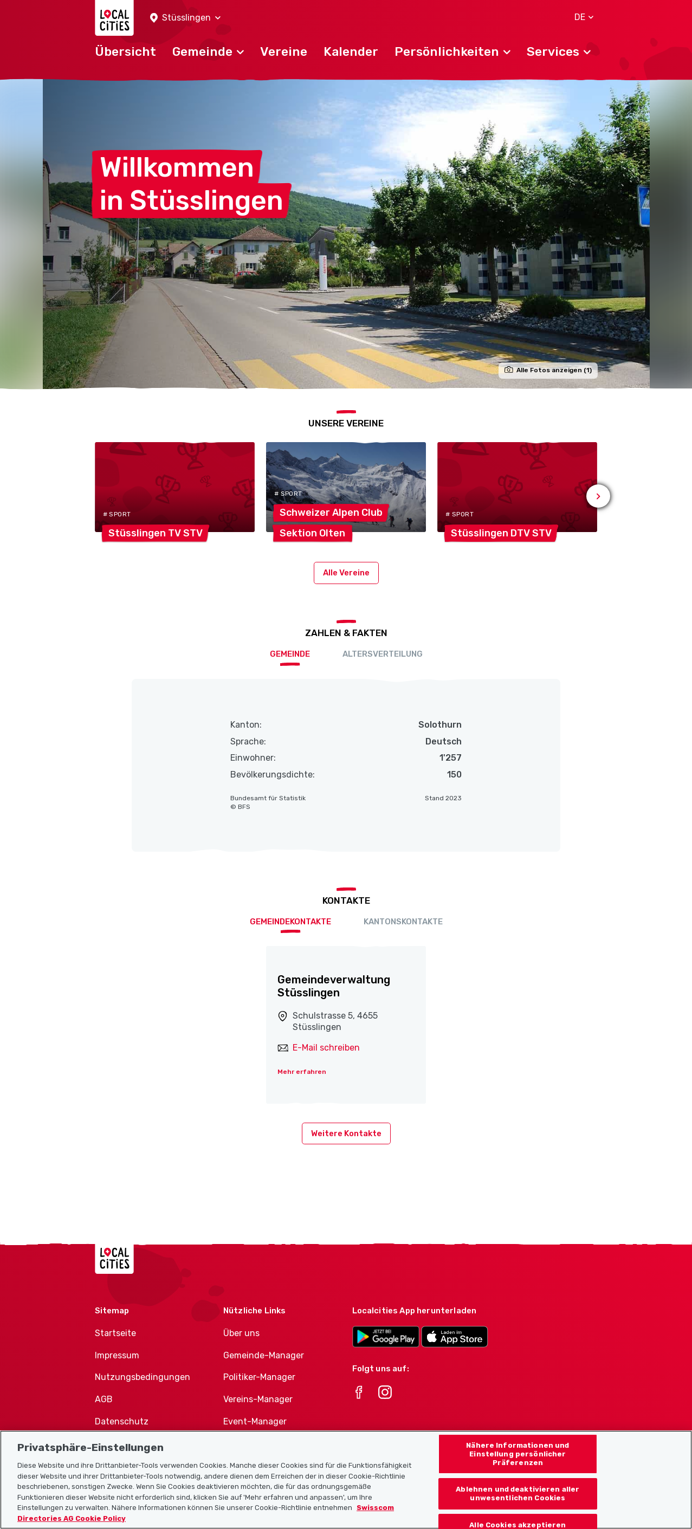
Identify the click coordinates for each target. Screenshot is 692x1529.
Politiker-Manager (259, 1377)
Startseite (115, 1333)
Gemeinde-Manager (263, 1355)
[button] (185, 18)
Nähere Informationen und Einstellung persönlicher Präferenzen (517, 1466)
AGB (104, 1399)
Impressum (117, 1355)
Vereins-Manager (258, 1399)
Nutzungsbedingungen (142, 1377)
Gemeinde (290, 654)
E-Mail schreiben (326, 1047)
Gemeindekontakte (290, 922)
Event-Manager (255, 1421)
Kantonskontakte (403, 922)
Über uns (241, 1333)
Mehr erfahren (301, 1072)
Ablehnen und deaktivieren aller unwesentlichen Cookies (517, 1506)
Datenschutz (121, 1421)
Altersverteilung (382, 654)
